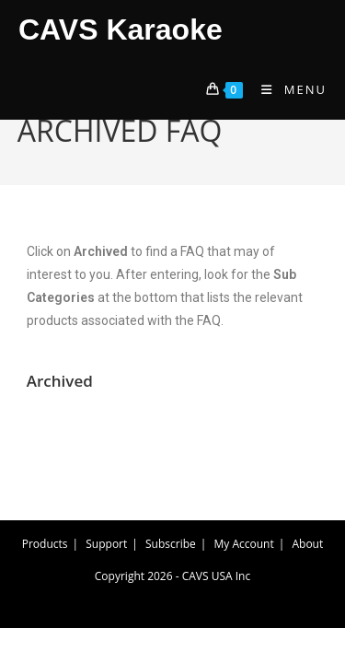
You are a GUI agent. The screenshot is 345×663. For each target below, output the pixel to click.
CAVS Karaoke (120, 29)
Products (45, 544)
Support (106, 544)
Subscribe (170, 544)
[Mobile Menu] (287, 89)
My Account (244, 544)
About (307, 544)
